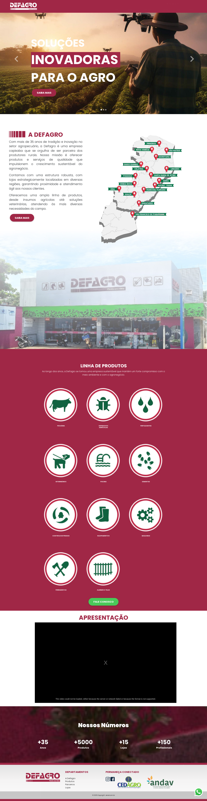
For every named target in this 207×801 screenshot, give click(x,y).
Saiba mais (44, 92)
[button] (15, 57)
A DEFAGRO (130, 9)
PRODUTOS (147, 9)
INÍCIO (116, 9)
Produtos (69, 781)
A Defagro (70, 778)
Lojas (68, 787)
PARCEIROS (165, 9)
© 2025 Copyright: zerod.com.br (103, 795)
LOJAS (178, 9)
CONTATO (191, 9)
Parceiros (70, 784)
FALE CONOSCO (103, 601)
